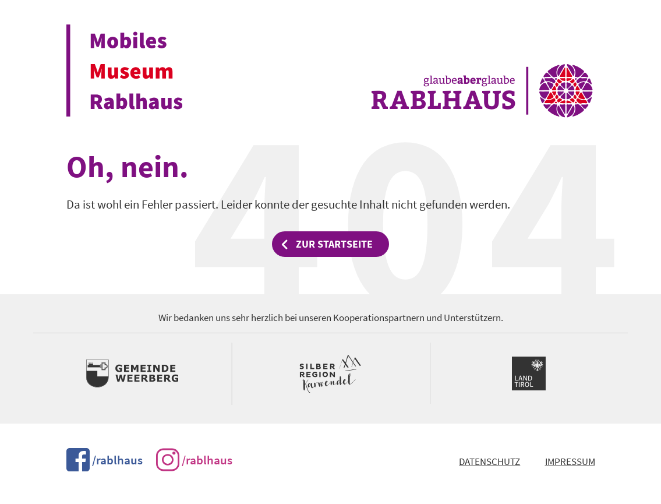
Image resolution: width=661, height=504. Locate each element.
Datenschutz (489, 462)
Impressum (570, 462)
